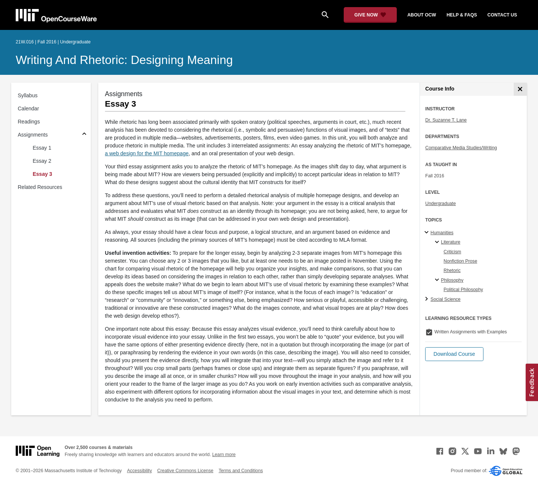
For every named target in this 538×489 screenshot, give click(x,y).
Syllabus (28, 95)
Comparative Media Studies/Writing (461, 147)
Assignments (33, 135)
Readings (29, 122)
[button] (454, 354)
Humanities (441, 232)
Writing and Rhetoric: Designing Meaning (124, 60)
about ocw (421, 15)
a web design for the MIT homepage (147, 153)
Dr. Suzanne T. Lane (446, 120)
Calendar (28, 108)
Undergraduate (440, 203)
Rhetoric (452, 270)
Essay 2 (42, 161)
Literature (450, 242)
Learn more (224, 454)
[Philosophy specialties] (438, 280)
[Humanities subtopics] (428, 233)
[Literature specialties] (438, 242)
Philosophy (452, 280)
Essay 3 (42, 174)
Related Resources (40, 187)
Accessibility (139, 470)
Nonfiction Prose (460, 261)
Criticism (452, 251)
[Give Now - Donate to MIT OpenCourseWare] (370, 15)
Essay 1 (42, 148)
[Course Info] (520, 89)
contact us (502, 15)
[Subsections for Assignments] (84, 135)
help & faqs (461, 15)
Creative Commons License (185, 470)
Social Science (445, 299)
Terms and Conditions (241, 470)
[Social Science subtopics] (428, 299)
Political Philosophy (463, 289)
